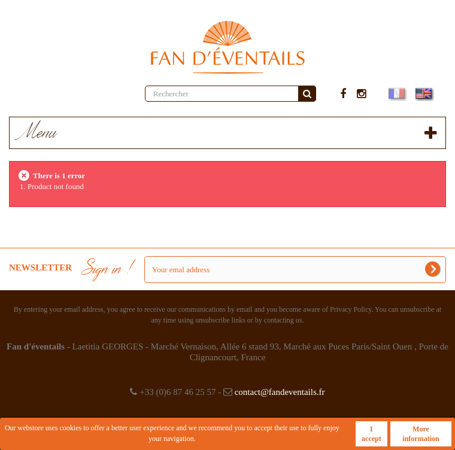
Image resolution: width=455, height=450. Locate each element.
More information (420, 434)
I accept (371, 434)
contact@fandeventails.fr (280, 392)
